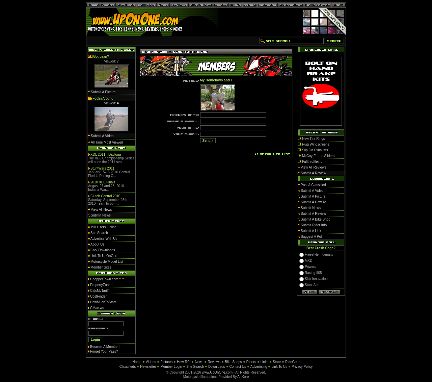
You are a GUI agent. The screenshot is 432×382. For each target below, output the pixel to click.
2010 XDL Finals (102, 182)
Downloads (216, 366)
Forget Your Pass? (104, 351)
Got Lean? (101, 56)
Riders (251, 362)
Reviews (214, 362)
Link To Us (279, 366)
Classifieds (127, 366)
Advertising (258, 366)
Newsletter (148, 366)
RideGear (292, 362)
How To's (183, 362)
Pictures (166, 362)
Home (136, 362)
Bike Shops (233, 362)
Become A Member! (104, 347)
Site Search (195, 366)
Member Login (171, 366)
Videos (151, 362)
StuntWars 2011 (102, 168)
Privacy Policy (302, 366)
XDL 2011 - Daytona (105, 154)
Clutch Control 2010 (105, 196)
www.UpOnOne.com (217, 372)
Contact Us (238, 366)
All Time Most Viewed (107, 142)
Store (277, 362)
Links (264, 362)
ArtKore (243, 377)
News (199, 362)
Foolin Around (102, 98)
